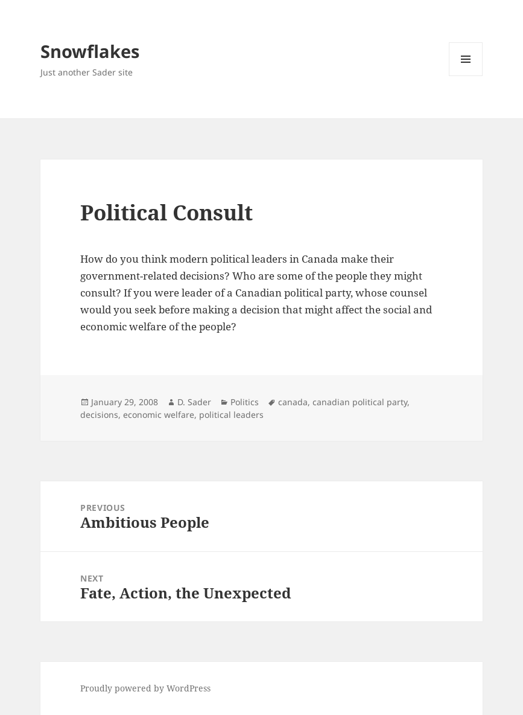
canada (293, 402)
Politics (244, 402)
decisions (99, 414)
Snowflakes (89, 51)
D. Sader (194, 402)
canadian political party (359, 402)
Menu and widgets (466, 75)
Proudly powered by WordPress (145, 688)
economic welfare (158, 414)
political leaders (231, 414)
